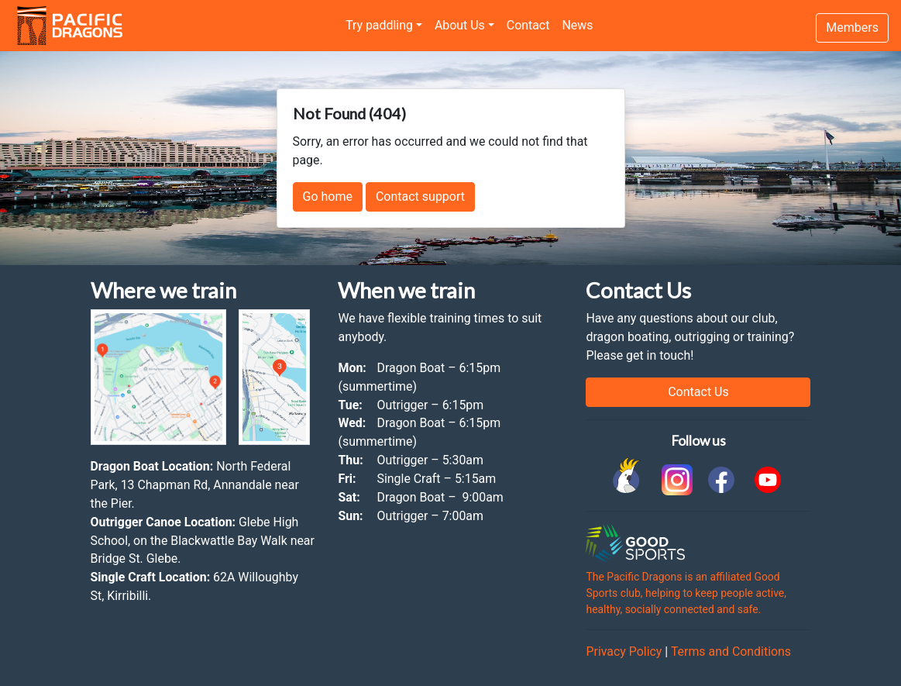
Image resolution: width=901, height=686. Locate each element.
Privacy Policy (624, 651)
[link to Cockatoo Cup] (628, 479)
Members (852, 27)
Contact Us (698, 391)
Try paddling (379, 25)
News (577, 25)
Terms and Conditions (731, 651)
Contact (528, 25)
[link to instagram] (675, 479)
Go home (327, 196)
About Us (460, 25)
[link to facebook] (721, 479)
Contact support (420, 196)
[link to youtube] (768, 479)
